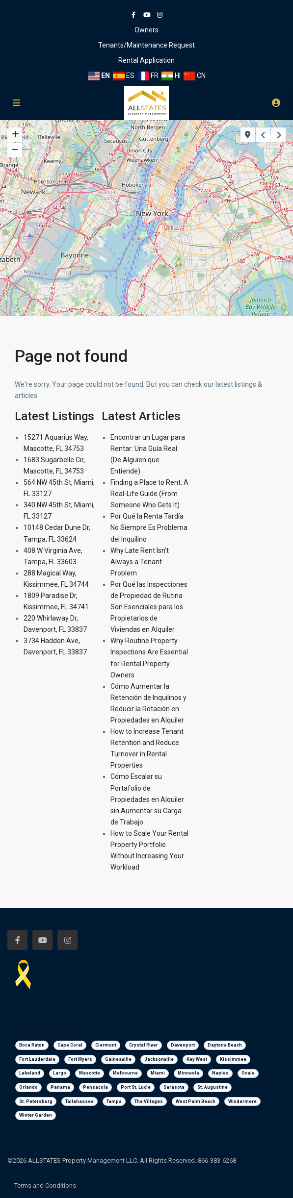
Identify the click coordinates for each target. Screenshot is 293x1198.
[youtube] (146, 15)
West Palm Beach (195, 1101)
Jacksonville (159, 1059)
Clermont (105, 1045)
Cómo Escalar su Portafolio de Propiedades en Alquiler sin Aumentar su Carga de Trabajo (147, 799)
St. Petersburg (36, 1101)
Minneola (188, 1073)
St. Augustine (212, 1087)
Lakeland (29, 1073)
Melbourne (125, 1073)
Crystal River (143, 1045)
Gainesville (118, 1059)
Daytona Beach (225, 1045)
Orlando (28, 1087)
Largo (59, 1073)
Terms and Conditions (45, 1185)
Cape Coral (69, 1045)
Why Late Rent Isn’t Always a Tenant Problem (139, 562)
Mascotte (89, 1073)
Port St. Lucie (136, 1087)
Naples (220, 1073)
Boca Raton (32, 1045)
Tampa (114, 1101)
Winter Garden (35, 1115)
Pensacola (95, 1087)
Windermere (242, 1101)
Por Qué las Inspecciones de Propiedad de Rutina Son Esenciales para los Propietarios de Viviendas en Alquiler (148, 606)
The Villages (148, 1101)
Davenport (183, 1045)
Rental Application (146, 60)
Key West (196, 1059)
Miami (158, 1073)
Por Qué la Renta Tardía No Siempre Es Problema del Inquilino (148, 527)
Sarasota (174, 1087)
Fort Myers (80, 1059)
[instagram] (159, 15)
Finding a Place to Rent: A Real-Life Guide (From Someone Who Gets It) (149, 493)
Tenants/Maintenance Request (146, 45)
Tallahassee (79, 1101)
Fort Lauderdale (37, 1059)
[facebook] (133, 15)
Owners (146, 30)
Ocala (248, 1073)
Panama (60, 1087)
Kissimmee (233, 1059)
